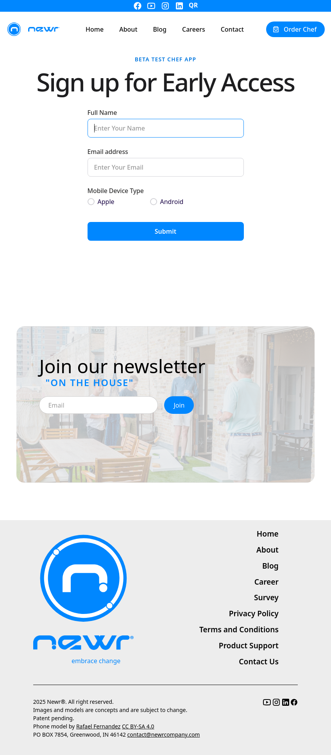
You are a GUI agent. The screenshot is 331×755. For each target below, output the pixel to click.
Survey (266, 597)
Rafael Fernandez (98, 726)
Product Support (249, 645)
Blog (270, 565)
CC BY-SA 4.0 (138, 726)
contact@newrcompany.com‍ (163, 734)
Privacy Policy (254, 613)
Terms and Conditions (239, 629)
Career (266, 581)
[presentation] (98, 435)
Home (268, 533)
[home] (32, 29)
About (267, 549)
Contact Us (259, 661)
